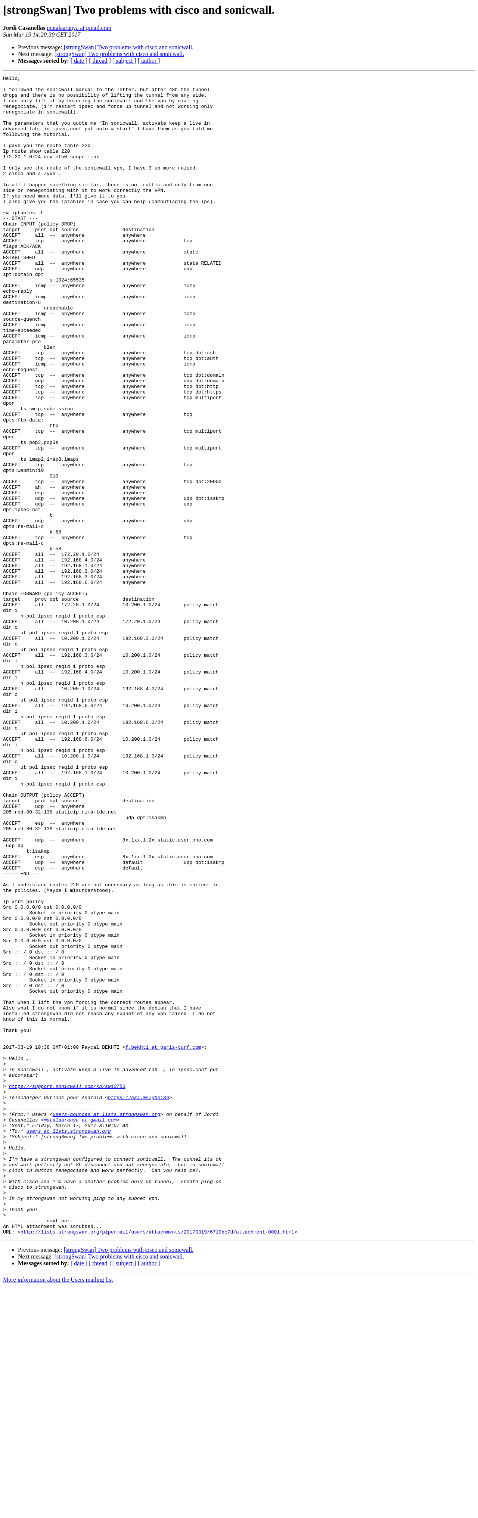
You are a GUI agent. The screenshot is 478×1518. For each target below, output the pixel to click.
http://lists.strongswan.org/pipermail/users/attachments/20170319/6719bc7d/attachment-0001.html (157, 1463)
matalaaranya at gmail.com (79, 28)
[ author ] (149, 60)
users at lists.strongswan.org (68, 1342)
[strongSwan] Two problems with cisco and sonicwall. (128, 47)
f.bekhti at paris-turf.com (163, 1241)
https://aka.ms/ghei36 (138, 1302)
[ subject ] (124, 60)
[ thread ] (100, 60)
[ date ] (79, 60)
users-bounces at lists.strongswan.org (107, 1322)
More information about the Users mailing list (58, 1511)
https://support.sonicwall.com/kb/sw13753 (67, 1288)
